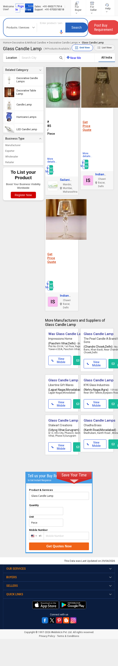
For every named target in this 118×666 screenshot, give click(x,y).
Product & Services (41, 489)
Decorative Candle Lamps (63, 42)
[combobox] (35, 535)
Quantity (34, 505)
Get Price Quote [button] (87, 126)
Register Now (23, 195)
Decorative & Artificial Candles (29, 42)
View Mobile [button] (58, 360)
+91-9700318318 (49, 9)
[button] (61, 32)
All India (106, 57)
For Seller (93, 8)
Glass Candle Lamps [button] (99, 420)
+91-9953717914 (49, 6)
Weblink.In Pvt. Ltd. (61, 632)
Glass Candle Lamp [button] (99, 334)
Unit (31, 516)
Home (6, 42)
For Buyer (78, 8)
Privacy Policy (47, 636)
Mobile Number (38, 529)
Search (76, 27)
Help (108, 8)
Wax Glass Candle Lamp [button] (67, 334)
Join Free (29, 8)
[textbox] (42, 57)
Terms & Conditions (68, 636)
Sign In (19, 8)
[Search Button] (61, 57)
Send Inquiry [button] (51, 170)
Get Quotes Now (58, 546)
